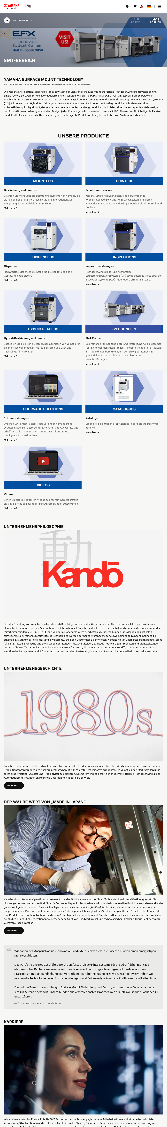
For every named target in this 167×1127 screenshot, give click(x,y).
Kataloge (91, 418)
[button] (160, 6)
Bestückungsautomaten (20, 190)
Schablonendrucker (98, 190)
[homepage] (11, 6)
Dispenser (10, 266)
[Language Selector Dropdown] (149, 6)
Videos (8, 494)
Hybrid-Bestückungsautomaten (25, 338)
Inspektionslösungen (99, 266)
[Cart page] (135, 6)
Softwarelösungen (16, 418)
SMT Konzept (94, 338)
